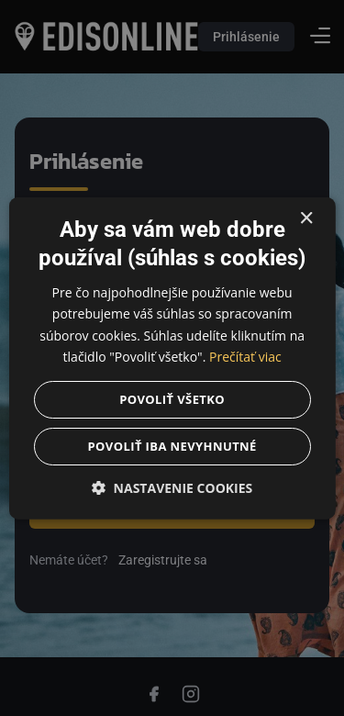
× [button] (306, 219)
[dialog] (172, 358)
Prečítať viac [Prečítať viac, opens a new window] (245, 355)
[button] (171, 487)
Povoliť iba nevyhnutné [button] (171, 445)
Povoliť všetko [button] (172, 398)
